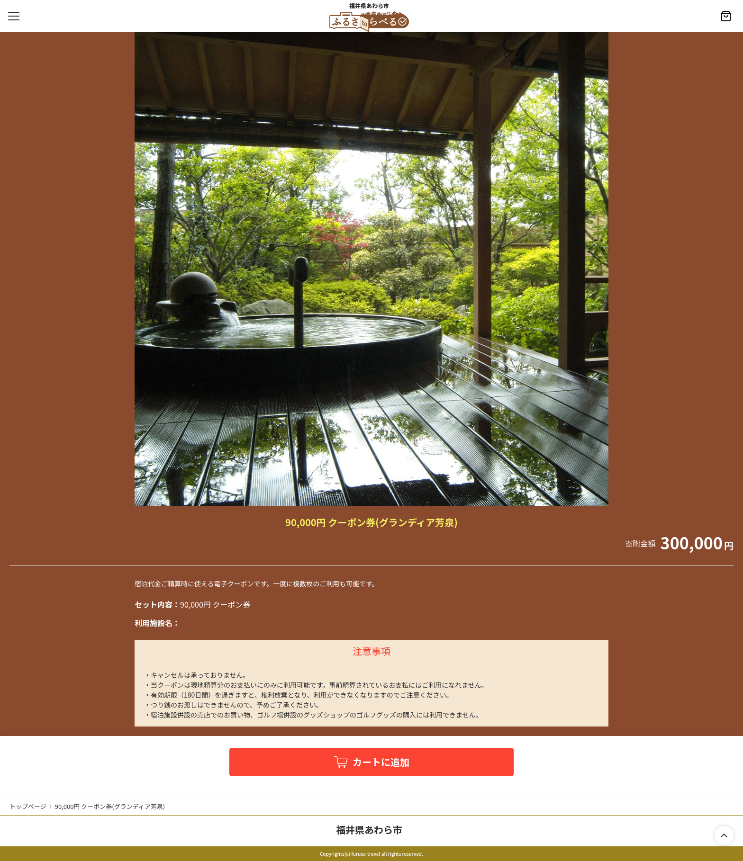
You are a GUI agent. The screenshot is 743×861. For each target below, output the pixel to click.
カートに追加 (381, 762)
